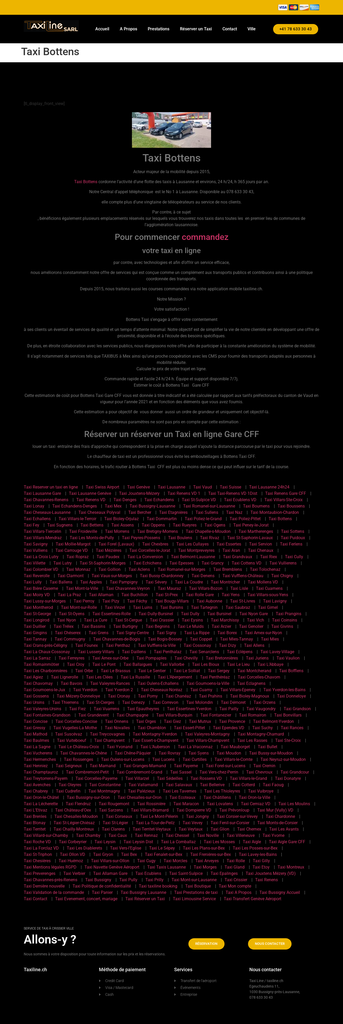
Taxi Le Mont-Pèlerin (159, 816)
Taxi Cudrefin (68, 791)
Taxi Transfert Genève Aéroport (252, 898)
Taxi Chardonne (280, 816)
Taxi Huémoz (71, 860)
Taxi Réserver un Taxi (145, 898)
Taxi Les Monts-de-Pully (92, 537)
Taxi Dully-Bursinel (156, 613)
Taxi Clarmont (71, 575)
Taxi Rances (292, 727)
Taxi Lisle (239, 588)
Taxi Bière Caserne (41, 588)
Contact (229, 28)
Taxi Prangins (288, 613)
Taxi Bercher (139, 512)
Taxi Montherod (38, 607)
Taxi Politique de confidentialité (102, 886)
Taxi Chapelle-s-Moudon (208, 531)
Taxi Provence (232, 721)
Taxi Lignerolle (64, 677)
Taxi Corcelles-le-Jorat (149, 550)
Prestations (158, 28)
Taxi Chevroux (259, 772)
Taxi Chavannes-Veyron (128, 588)
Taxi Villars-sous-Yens (267, 594)
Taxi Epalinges (224, 873)
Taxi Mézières (108, 550)
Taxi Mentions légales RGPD (50, 867)
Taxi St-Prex (167, 594)
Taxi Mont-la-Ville (82, 588)
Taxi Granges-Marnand (144, 765)
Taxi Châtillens (217, 797)
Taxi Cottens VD (246, 563)
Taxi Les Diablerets (84, 848)
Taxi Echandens (159, 499)
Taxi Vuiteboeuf (71, 740)
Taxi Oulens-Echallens (158, 683)
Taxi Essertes (229, 544)
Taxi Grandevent (93, 715)
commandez (205, 237)
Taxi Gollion (109, 569)
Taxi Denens (203, 575)
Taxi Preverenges (39, 873)
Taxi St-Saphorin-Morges (103, 563)
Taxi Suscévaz (68, 734)
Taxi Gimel (268, 607)
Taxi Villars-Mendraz (43, 537)
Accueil (102, 28)
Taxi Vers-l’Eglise (125, 848)
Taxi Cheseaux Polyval (99, 512)
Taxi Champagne (132, 715)
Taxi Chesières (37, 860)
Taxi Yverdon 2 (119, 689)
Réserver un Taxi (196, 28)
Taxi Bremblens (227, 569)
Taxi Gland (235, 867)
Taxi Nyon (66, 620)
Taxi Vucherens (38, 753)
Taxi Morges (205, 867)
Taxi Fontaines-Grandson (47, 715)
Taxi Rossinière (151, 803)
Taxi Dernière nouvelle (44, 886)
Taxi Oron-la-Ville (254, 797)
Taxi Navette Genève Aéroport (111, 867)
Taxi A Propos (238, 892)
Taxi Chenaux (260, 550)
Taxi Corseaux (119, 816)
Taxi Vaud (202, 487)
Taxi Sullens (207, 512)
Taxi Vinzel (115, 607)
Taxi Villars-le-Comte (234, 759)
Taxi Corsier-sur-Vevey (237, 816)
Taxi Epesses (181, 563)
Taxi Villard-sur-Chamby (46, 835)
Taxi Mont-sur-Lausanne (194, 879)
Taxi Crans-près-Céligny (45, 645)
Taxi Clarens (113, 829)
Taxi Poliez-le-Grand (203, 518)
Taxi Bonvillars (288, 715)
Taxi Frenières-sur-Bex (210, 854)
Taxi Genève (138, 487)
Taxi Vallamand (143, 784)
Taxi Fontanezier (215, 715)
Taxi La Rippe (196, 632)
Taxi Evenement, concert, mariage (86, 898)
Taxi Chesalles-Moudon (76, 816)
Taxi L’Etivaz (35, 810)
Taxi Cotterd (243, 784)
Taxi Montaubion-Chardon (274, 512)
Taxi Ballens (61, 582)
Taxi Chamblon (152, 727)
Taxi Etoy (261, 867)
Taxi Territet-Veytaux (152, 829)
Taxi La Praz (69, 594)
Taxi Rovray (169, 753)
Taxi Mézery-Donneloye (78, 696)
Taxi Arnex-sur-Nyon (263, 632)
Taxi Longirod (36, 620)
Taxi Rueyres (185, 525)
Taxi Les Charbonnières (45, 670)
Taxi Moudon (229, 753)
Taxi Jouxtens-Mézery (139, 493)
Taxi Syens (198, 753)
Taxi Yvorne (273, 835)
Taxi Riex (268, 556)
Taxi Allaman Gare (110, 873)
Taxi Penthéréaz (215, 677)
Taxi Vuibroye (260, 791)
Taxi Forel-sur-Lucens (225, 765)
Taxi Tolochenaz (265, 569)
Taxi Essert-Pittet (189, 727)
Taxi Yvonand (119, 746)
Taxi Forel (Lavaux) (116, 544)
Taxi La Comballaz (178, 841)
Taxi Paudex (108, 556)
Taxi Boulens (180, 537)
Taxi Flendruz (78, 803)
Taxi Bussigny (98, 879)
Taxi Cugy (146, 860)
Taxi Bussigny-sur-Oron (88, 797)
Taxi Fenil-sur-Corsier (230, 822)
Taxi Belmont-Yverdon (273, 721)
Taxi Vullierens (283, 563)
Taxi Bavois (71, 683)
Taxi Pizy (110, 601)
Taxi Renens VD (91, 499)
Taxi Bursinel (219, 613)
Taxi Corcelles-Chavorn (259, 677)
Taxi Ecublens (148, 873)
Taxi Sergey (219, 670)
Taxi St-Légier (115, 822)
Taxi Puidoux (293, 537)
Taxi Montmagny (104, 791)
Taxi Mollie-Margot (73, 544)
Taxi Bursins (171, 607)
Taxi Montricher (225, 582)
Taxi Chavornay (38, 683)
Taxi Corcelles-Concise (76, 721)
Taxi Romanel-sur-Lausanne (209, 506)
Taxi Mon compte (235, 886)
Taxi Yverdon (85, 689)
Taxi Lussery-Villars (96, 651)
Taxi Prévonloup (234, 810)
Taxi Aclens (139, 569)
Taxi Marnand (103, 765)
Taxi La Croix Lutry (41, 556)
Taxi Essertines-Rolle (111, 613)
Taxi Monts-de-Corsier (277, 822)
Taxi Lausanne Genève (90, 493)
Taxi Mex (113, 506)
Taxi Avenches (37, 784)
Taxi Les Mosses (219, 841)
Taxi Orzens (264, 702)
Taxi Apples (91, 582)
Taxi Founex (86, 645)
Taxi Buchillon (134, 594)
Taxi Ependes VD (228, 727)
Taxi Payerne (186, 765)
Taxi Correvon (165, 702)
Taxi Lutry (62, 563)
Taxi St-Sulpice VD (199, 499)
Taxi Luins (142, 607)
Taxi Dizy (227, 645)
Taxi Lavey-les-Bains (258, 854)
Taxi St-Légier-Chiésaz (74, 822)
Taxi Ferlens (291, 544)
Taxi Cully (294, 556)
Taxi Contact (35, 898)
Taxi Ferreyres (71, 658)
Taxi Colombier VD (41, 569)
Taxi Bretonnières (222, 658)
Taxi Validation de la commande (54, 892)
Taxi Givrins (282, 626)
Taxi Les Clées (99, 677)
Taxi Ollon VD (72, 854)
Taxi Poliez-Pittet (245, 518)
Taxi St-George (37, 613)
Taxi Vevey (193, 822)
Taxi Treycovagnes (107, 734)
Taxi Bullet (267, 746)
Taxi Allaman (101, 594)
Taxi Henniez (36, 765)
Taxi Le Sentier (152, 670)
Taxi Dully (190, 613)
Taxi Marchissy (225, 620)
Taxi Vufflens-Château (242, 575)
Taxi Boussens (291, 506)
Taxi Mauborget (235, 746)
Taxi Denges (124, 499)
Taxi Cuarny (201, 689)
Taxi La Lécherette (41, 803)
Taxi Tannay (35, 639)
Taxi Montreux (291, 867)
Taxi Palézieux (141, 791)
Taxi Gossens (36, 696)
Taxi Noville (208, 835)
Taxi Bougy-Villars (172, 601)
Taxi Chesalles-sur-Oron (139, 797)
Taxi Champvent (109, 740)
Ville (251, 28)
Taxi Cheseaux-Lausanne (47, 512)
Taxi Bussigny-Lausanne (152, 506)
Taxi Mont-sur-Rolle (79, 607)
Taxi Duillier (35, 626)
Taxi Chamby (88, 835)
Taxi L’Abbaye (270, 664)
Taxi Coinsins (284, 620)
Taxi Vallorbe (172, 664)
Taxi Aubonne (209, 601)
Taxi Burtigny (125, 626)
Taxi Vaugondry (261, 708)
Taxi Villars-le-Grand (248, 778)
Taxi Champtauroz (41, 772)
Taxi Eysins (192, 620)
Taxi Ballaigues (137, 664)
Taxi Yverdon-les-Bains (284, 689)
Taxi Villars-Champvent (207, 740)
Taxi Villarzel (137, 778)
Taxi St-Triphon (38, 854)
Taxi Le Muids (191, 626)
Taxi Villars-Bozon (205, 588)
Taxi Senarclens (204, 651)
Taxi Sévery (156, 582)
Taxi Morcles (175, 860)
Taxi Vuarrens (106, 708)
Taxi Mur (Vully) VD (275, 810)
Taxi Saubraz (238, 607)
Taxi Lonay (34, 506)
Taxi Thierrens (65, 702)
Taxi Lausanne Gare (42, 493)
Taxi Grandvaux (237, 556)
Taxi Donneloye (291, 696)
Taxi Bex (129, 854)
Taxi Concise (35, 721)
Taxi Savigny (36, 544)
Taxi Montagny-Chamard (261, 734)
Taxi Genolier (251, 626)
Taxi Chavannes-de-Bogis (116, 639)
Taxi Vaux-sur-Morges (112, 575)
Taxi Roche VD (37, 841)
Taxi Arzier (221, 626)
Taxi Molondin (199, 702)
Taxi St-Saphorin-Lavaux (250, 537)
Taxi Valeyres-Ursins (42, 708)
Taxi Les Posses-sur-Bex (255, 848)
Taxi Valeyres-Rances (110, 683)
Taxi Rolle (236, 860)
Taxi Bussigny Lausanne (143, 892)
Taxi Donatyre (288, 778)
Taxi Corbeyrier (73, 841)
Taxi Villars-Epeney (237, 689)
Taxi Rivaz (209, 537)
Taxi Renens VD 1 (184, 493)
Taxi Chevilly (186, 658)
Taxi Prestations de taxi (196, 892)
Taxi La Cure (95, 620)
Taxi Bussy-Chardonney (162, 575)
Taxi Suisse (230, 487)
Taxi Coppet (201, 639)
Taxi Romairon (252, 715)
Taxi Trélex (64, 626)
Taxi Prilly (154, 879)
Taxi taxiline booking (158, 886)
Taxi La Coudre (189, 582)
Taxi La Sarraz (37, 658)
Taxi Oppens (153, 525)
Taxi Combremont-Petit (87, 772)
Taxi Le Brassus (115, 670)
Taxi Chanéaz (178, 696)
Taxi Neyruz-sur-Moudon (283, 759)
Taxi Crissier (236, 879)
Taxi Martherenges (256, 531)
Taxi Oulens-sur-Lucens (122, 759)
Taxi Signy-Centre (132, 632)
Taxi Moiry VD (37, 594)
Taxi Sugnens (60, 525)
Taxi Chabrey (36, 791)
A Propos (128, 28)
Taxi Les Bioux (205, 664)
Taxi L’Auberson (155, 746)
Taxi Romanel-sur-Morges (181, 569)
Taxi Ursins (34, 702)
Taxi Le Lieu (238, 664)
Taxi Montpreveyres (196, 550)
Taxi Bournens (256, 506)
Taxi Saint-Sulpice (186, 873)
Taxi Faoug (273, 784)
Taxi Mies (270, 639)
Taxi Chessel (177, 835)
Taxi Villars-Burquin (174, 715)
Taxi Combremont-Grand (139, 772)
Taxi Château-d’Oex (73, 810)
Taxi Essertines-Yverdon (189, 708)
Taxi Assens (122, 525)
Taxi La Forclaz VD (41, 848)
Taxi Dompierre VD (194, 810)
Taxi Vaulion (288, 658)
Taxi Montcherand (254, 670)
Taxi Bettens (91, 525)
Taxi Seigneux (69, 765)
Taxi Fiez (77, 708)
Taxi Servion (260, 544)
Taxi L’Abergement (175, 677)
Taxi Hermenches (40, 759)
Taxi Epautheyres (143, 708)
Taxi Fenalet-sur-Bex (163, 854)
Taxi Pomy (148, 696)
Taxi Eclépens (240, 651)
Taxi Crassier (162, 620)
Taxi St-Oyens (71, 613)
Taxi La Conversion (145, 556)
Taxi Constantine (105, 784)
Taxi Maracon (186, 803)
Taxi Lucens (163, 759)
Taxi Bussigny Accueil (279, 892)
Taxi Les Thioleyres (222, 791)
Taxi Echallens (37, 518)
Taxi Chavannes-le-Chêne (83, 753)
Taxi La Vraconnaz (195, 746)
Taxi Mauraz (169, 588)
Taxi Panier (102, 892)
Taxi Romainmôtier (41, 664)
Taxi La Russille (135, 677)
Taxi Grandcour (294, 772)
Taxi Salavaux (179, 784)
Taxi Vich (255, 620)
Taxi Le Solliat (187, 670)
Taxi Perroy (84, 601)
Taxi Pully (128, 879)
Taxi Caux (117, 835)
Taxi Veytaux (191, 829)
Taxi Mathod (35, 734)
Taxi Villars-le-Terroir (77, 518)
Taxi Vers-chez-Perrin (218, 772)
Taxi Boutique (198, 886)
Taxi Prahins (210, 696)
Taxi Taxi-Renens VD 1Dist (232, 493)
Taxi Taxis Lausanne (166, 867)
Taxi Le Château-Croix (78, 746)
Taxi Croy (75, 664)
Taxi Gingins (35, 632)
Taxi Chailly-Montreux (74, 829)
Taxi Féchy (137, 601)
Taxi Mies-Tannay (236, 639)
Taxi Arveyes (207, 860)
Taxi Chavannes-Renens (46, 499)
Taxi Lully (33, 582)
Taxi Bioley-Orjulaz (121, 518)
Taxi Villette (34, 563)
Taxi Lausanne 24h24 (269, 487)
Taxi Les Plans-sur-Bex (204, 848)
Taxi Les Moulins (294, 803)
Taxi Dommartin (162, 518)
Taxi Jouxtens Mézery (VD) (271, 873)
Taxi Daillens (134, 651)
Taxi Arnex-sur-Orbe (110, 658)
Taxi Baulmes (36, 740)
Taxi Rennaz (146, 835)
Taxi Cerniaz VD (255, 803)
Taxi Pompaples (151, 658)
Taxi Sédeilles (170, 778)
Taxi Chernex (249, 829)
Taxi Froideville (83, 531)
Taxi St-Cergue (128, 620)
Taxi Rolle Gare (200, 594)
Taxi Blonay (35, 822)
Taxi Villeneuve (241, 835)
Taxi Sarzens (111, 810)
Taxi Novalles (117, 727)
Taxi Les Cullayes (192, 544)
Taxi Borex (227, 632)
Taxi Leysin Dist (138, 841)
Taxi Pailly (229, 708)
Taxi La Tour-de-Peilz (155, 822)
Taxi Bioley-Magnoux (249, 696)
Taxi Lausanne (171, 487)
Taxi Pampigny (124, 582)
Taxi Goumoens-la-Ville (208, 683)
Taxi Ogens (214, 525)
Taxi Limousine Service (194, 898)
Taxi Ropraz (77, 556)
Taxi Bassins (93, 626)
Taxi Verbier (74, 873)
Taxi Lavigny (275, 601)
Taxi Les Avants (284, 829)
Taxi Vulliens (35, 550)
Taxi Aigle (252, 841)
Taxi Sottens (292, 531)
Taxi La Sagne (37, 746)
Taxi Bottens (85, 181)
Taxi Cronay (119, 696)
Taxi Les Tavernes (179, 791)
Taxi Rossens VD (206, 778)
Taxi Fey (31, 525)
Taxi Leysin (105, 841)
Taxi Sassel (181, 772)
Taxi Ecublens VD (240, 499)
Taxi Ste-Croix (288, 740)
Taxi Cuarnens (269, 588)
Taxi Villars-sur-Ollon (110, 860)
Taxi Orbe (84, 670)
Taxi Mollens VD (263, 582)
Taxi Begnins (158, 626)
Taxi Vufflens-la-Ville (157, 645)
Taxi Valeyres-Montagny (207, 734)
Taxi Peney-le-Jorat (251, 525)
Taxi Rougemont (114, 803)
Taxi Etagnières (173, 512)
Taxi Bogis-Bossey (165, 639)
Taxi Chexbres (155, 544)
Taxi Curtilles (195, 759)
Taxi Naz (234, 512)
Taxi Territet (35, 829)
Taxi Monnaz (78, 569)
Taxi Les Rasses (252, 740)
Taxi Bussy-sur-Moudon (271, 753)
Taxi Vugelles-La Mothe (75, 727)
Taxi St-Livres (242, 601)
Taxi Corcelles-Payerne (96, 778)
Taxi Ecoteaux (182, 797)
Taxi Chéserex (68, 632)
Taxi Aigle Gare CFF (287, 841)
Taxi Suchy (262, 727)
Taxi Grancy (213, 563)
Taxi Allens (254, 645)
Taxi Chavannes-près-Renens (50, 879)
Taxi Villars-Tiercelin (42, 531)
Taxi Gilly (261, 860)
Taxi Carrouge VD (71, 550)
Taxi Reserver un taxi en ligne (51, 487)
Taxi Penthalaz (168, 651)
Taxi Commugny (70, 639)
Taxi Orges (146, 721)
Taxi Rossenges (78, 759)
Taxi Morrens (117, 531)
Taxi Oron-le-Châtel (41, 797)
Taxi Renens (266, 879)
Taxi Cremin (264, 765)
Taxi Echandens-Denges (74, 506)
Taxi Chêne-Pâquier (133, 753)
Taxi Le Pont (104, 664)
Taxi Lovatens (220, 803)
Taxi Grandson (297, 708)
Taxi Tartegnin (204, 607)
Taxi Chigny (282, 575)
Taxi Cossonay (197, 645)
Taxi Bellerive (212, 784)
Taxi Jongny (197, 816)
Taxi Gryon (103, 854)
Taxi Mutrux (200, 721)
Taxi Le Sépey (162, 848)
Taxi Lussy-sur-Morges (45, 601)
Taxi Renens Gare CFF (285, 493)
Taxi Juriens (257, 658)
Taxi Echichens (147, 563)
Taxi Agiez (33, 677)
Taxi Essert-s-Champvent (155, 740)
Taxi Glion (220, 829)
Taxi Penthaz (118, 645)
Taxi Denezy (133, 702)
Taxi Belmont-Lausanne (193, 556)
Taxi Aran (231, 550)
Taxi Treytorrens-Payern (46, 778)
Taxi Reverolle (37, 575)
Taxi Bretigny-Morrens (157, 531)
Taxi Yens (231, 594)
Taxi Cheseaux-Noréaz (161, 689)
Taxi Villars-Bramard (150, 810)
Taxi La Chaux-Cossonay (47, 651)
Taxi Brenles (35, 816)
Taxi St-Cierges (100, 702)
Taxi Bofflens (291, 670)
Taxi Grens (98, 632)
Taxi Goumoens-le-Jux (44, 689)
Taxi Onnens (116, 721)
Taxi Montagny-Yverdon (155, 734)
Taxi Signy (166, 632)
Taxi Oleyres (70, 784)
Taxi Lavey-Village (277, 651)
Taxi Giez (172, 721)
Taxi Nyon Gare (253, 613)
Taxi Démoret (233, 702)
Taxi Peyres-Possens (141, 537)
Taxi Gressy (34, 727)
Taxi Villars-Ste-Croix (283, 499)
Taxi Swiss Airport (102, 487)
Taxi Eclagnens (251, 683)
